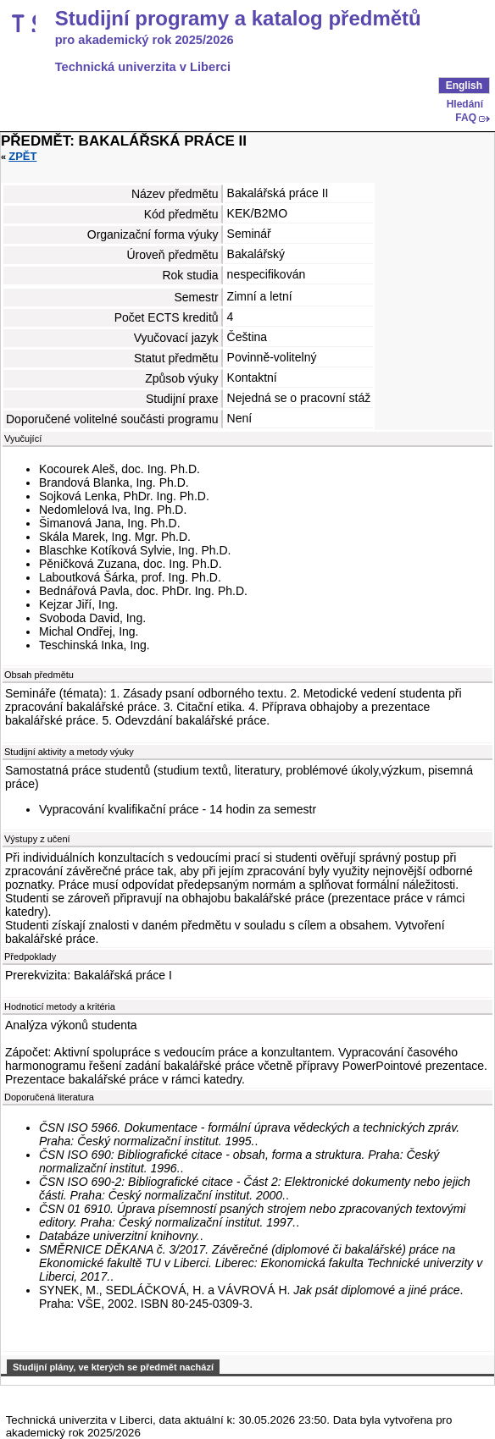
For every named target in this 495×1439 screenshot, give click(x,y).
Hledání (465, 104)
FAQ (465, 118)
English (464, 85)
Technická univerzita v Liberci (143, 67)
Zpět (22, 156)
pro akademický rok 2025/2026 (144, 40)
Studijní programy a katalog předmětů (238, 18)
